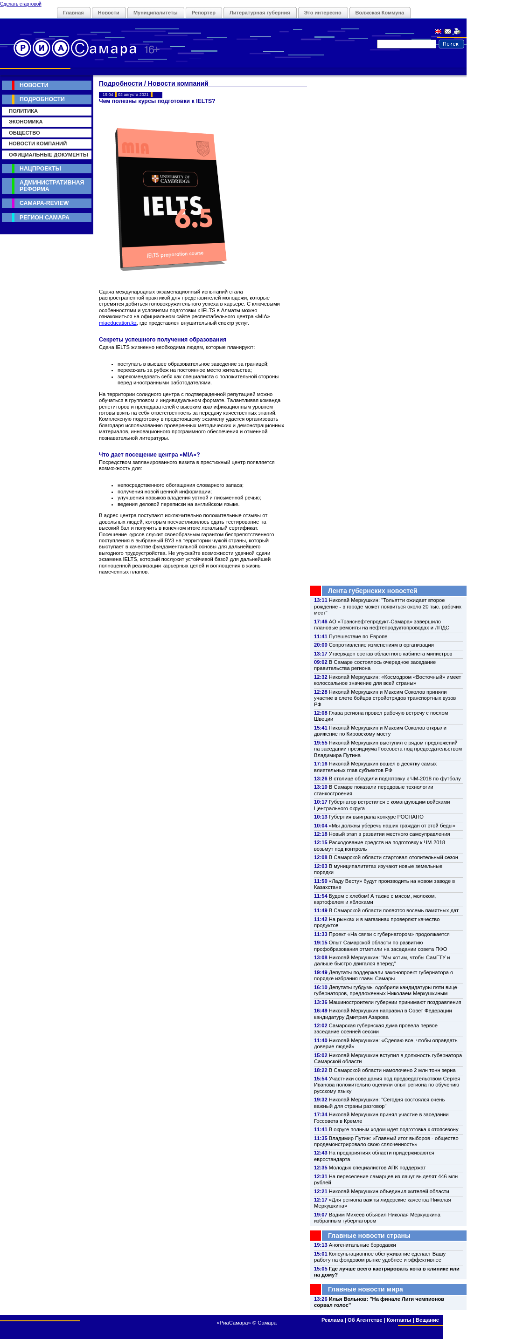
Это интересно (323, 12)
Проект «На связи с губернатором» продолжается (389, 934)
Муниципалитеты (155, 12)
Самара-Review (44, 203)
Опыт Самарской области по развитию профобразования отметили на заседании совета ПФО (380, 945)
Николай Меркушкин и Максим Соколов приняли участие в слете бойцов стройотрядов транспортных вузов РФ (385, 698)
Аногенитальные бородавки (362, 1245)
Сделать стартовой (21, 4)
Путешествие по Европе (358, 636)
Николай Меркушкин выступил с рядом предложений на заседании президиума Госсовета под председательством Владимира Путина (388, 749)
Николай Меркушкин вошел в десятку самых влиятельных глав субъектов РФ (375, 766)
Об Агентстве (365, 1320)
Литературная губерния (260, 12)
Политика (23, 111)
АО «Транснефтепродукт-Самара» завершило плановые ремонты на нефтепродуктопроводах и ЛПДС (381, 624)
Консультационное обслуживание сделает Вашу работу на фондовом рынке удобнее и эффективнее (380, 1257)
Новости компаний (38, 143)
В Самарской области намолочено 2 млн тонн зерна (392, 1070)
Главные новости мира (365, 1289)
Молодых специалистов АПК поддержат (377, 1167)
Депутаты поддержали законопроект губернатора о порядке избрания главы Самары (383, 975)
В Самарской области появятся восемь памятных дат (394, 910)
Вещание (427, 1320)
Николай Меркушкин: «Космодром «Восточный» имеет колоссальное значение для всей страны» (387, 680)
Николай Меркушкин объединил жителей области (389, 1191)
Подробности (42, 99)
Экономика (26, 121)
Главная (73, 12)
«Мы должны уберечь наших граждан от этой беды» (392, 825)
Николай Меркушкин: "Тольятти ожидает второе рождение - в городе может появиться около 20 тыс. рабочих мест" (387, 606)
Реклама (332, 1320)
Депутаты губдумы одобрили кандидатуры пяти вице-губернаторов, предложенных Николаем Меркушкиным (386, 990)
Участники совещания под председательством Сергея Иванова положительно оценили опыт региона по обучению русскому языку (387, 1085)
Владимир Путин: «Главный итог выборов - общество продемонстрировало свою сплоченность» (386, 1141)
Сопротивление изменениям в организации (381, 645)
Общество (24, 133)
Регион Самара (45, 217)
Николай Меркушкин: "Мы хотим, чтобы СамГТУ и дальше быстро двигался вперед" (382, 960)
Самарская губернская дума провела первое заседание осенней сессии (376, 1028)
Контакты (399, 1320)
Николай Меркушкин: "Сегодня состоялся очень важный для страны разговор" (379, 1102)
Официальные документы (48, 154)
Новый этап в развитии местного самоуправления (389, 834)
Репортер (204, 12)
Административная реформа (52, 185)
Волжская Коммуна (380, 12)
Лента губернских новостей (373, 590)
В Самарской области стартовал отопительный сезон (393, 857)
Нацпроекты (40, 168)
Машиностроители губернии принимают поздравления (395, 1002)
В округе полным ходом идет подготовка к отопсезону (394, 1129)
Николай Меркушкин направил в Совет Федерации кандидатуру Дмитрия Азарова (383, 1013)
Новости (108, 12)
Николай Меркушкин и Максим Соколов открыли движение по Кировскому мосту (380, 731)
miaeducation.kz (118, 323)
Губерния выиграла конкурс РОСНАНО (376, 817)
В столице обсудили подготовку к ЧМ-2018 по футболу (395, 778)
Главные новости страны (369, 1235)
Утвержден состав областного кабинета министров (391, 653)
